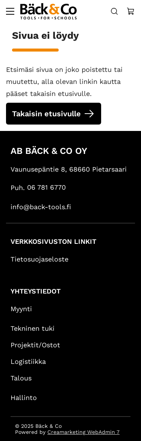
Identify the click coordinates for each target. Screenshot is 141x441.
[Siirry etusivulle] (48, 11)
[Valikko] (10, 11)
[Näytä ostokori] (131, 11)
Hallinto (24, 397)
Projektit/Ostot (35, 345)
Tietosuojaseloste (39, 259)
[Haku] (114, 11)
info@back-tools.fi (41, 207)
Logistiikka (28, 361)
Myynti (21, 309)
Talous (21, 378)
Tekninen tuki (33, 328)
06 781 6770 (46, 187)
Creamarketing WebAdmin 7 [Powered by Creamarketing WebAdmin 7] (83, 432)
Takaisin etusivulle (46, 113)
